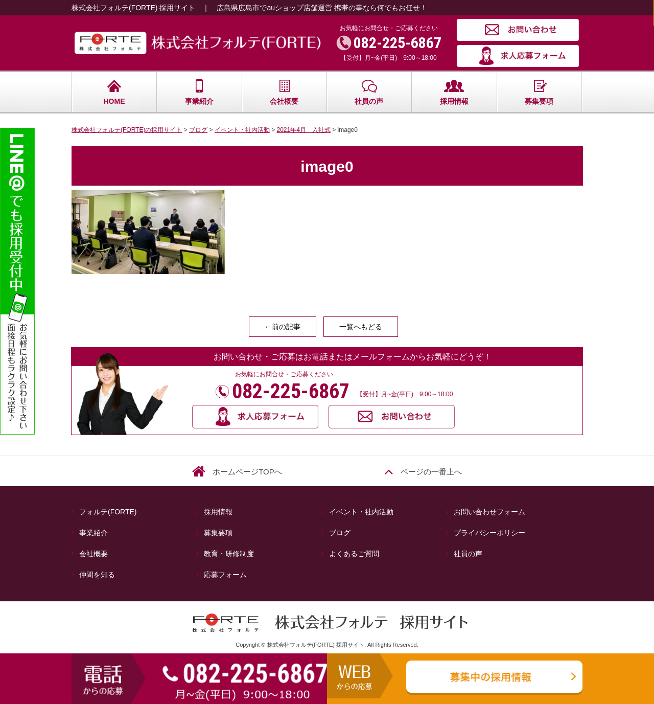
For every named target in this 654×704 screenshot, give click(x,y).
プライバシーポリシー (489, 533)
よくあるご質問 (354, 554)
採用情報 (454, 92)
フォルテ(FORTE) (111, 512)
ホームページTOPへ (247, 471)
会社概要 (284, 92)
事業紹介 (199, 92)
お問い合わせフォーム (489, 512)
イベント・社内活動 (361, 512)
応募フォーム (225, 575)
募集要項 (539, 92)
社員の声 (369, 92)
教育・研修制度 (229, 554)
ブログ (340, 533)
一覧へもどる (360, 327)
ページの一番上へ (431, 471)
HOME (114, 92)
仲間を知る (97, 575)
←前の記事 (282, 327)
